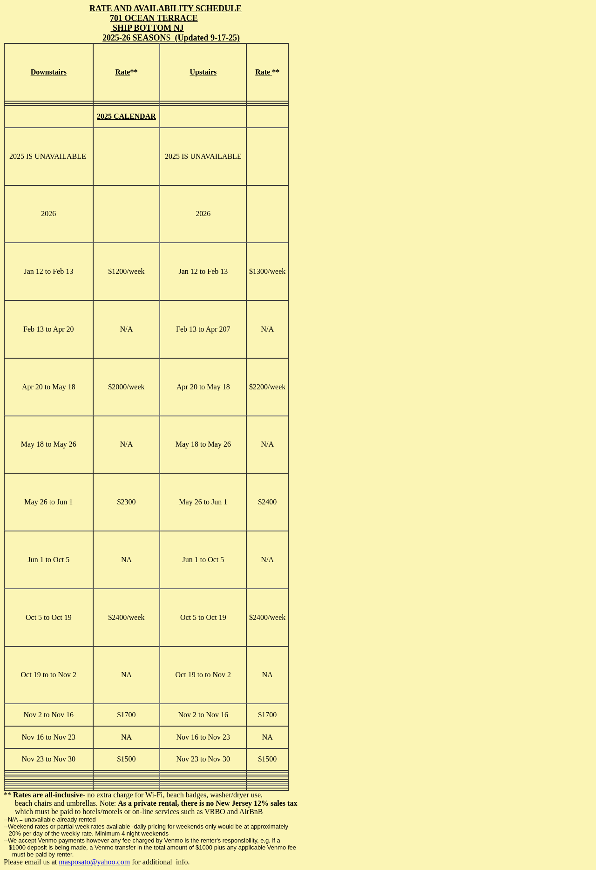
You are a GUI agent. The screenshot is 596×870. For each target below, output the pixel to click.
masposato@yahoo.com (94, 862)
